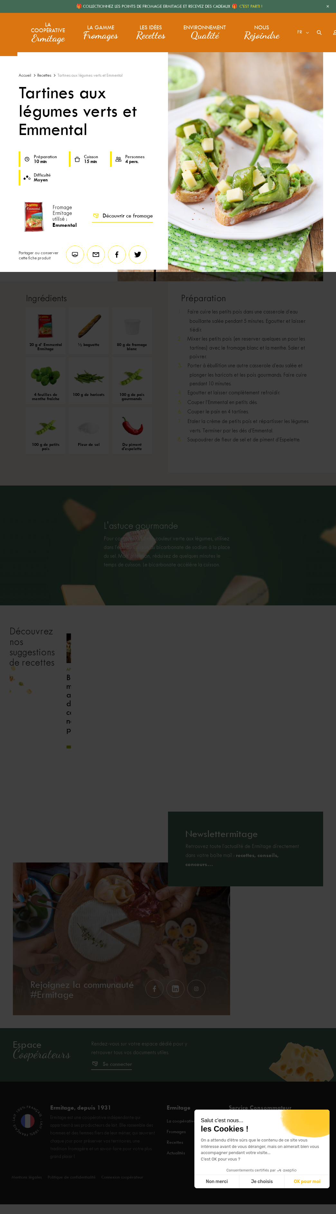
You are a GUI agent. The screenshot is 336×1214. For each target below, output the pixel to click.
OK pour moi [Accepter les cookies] (307, 1181)
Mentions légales (27, 1195)
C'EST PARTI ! (250, 6)
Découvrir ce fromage (122, 216)
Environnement (198, 29)
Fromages (177, 1148)
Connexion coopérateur (122, 1195)
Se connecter (117, 1082)
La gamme (99, 29)
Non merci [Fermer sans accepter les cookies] (217, 1181)
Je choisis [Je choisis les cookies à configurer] (262, 1181)
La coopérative (47, 29)
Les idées (149, 29)
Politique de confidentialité (72, 1195)
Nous (249, 29)
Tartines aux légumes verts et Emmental (90, 75)
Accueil (25, 75)
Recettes (44, 75)
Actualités (176, 1166)
